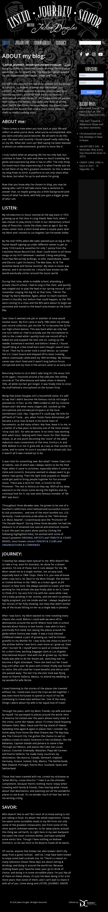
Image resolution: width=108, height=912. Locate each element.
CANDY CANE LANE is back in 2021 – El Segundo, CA (91, 166)
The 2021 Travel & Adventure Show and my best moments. (91, 124)
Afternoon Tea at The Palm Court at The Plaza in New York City (92, 111)
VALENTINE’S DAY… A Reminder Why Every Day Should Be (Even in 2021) (92, 151)
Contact (61, 42)
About (6, 42)
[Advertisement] (91, 219)
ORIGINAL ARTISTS (33, 537)
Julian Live (22, 42)
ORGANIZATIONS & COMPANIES (21, 544)
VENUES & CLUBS (46, 541)
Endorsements (42, 42)
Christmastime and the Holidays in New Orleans (90, 137)
